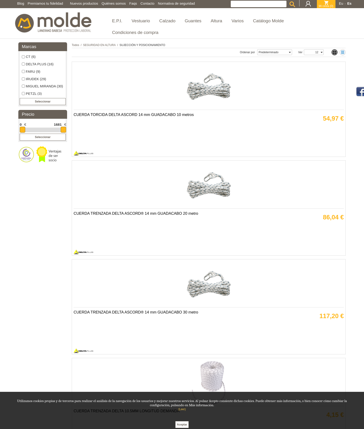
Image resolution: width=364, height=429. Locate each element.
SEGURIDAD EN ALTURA (99, 45)
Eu (341, 3)
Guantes (193, 20)
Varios (237, 20)
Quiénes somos (114, 3)
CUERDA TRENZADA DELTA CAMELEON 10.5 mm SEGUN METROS (101, 232)
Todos (75, 45)
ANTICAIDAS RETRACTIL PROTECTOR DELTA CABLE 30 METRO (302, 232)
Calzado (167, 20)
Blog (20, 3)
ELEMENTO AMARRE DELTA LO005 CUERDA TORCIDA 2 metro (167, 330)
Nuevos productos (84, 3)
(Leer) (182, 409)
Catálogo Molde (268, 20)
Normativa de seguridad (176, 3)
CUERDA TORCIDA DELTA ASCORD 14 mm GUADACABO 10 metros (102, 134)
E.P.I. (117, 20)
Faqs (133, 3)
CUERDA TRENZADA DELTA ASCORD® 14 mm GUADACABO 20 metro (170, 134)
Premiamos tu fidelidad (45, 3)
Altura (216, 20)
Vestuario (141, 20)
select (290, 52)
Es (349, 3)
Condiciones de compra (135, 32)
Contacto (147, 3)
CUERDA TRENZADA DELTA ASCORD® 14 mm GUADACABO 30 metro (237, 134)
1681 (58, 124)
